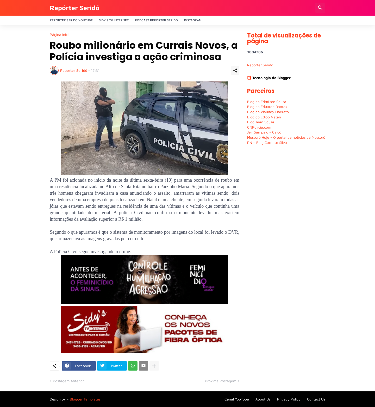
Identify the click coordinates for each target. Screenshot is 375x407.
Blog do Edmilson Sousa (266, 101)
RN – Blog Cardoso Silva (267, 142)
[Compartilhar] (235, 70)
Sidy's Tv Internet (114, 20)
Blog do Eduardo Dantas (267, 106)
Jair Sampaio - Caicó (264, 132)
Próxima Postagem (220, 381)
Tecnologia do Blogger (269, 77)
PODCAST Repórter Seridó (156, 20)
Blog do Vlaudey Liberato (268, 112)
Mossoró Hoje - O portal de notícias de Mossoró (286, 137)
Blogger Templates (85, 399)
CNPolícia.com (259, 127)
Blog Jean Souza (260, 122)
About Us (263, 399)
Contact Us (316, 399)
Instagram (193, 20)
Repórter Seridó (74, 7)
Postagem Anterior (68, 381)
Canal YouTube (236, 399)
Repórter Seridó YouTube (71, 20)
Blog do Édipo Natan (264, 117)
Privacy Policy (289, 399)
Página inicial (60, 34)
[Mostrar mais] (154, 366)
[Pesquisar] (320, 8)
